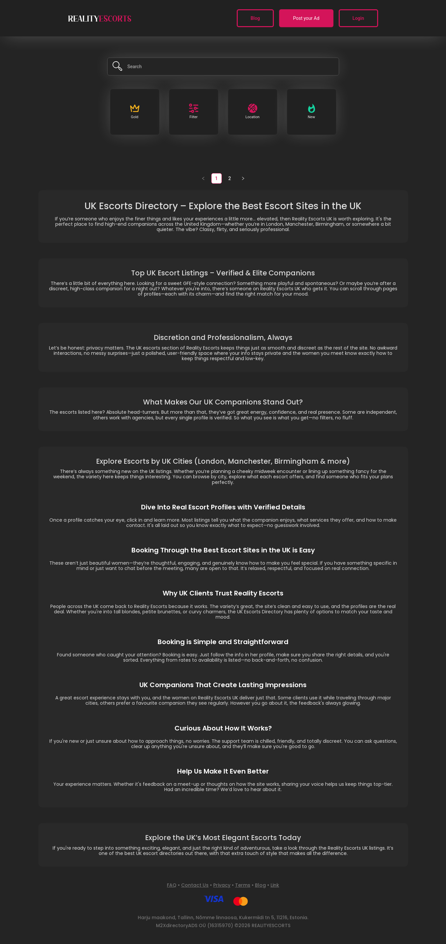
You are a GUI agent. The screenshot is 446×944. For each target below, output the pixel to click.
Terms (242, 885)
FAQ (171, 885)
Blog (260, 885)
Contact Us (195, 885)
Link (275, 885)
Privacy (221, 885)
